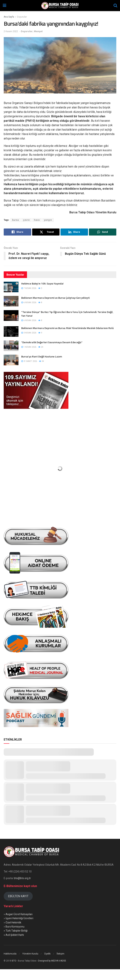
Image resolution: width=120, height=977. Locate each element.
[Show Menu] (4, 5)
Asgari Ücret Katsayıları (19, 914)
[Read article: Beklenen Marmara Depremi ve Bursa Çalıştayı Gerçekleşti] (11, 301)
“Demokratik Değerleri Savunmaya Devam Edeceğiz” (51, 342)
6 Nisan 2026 (28, 302)
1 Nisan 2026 (28, 347)
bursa (15, 220)
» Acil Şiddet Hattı (14, 934)
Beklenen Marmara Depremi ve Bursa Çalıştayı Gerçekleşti (55, 298)
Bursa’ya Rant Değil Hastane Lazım (41, 356)
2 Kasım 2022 (11, 31)
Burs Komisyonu (15, 926)
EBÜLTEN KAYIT (18, 896)
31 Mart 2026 (29, 361)
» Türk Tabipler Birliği (16, 930)
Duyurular (22, 17)
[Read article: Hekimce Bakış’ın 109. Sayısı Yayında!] (11, 287)
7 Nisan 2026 (28, 288)
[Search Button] (115, 5)
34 (41, 361)
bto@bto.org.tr (22, 878)
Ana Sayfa (9, 17)
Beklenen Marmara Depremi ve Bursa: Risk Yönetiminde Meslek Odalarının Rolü (67, 328)
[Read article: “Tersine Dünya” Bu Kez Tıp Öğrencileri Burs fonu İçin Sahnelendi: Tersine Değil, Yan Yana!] (11, 315)
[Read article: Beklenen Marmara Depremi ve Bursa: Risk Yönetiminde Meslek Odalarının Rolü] (11, 331)
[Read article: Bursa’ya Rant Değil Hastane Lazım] (11, 360)
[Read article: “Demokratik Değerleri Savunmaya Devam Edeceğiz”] (11, 345)
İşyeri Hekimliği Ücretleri (19, 918)
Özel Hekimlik (13, 922)
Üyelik (47, 953)
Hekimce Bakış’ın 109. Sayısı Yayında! (42, 283)
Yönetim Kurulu (30, 953)
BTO (14, 960)
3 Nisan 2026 (28, 333)
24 (40, 347)
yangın (48, 220)
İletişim (60, 953)
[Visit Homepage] (60, 5)
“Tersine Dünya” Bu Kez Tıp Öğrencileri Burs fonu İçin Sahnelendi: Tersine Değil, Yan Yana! (67, 314)
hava (37, 220)
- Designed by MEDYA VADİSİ (51, 960)
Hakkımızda (10, 953)
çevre (26, 220)
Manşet (38, 31)
